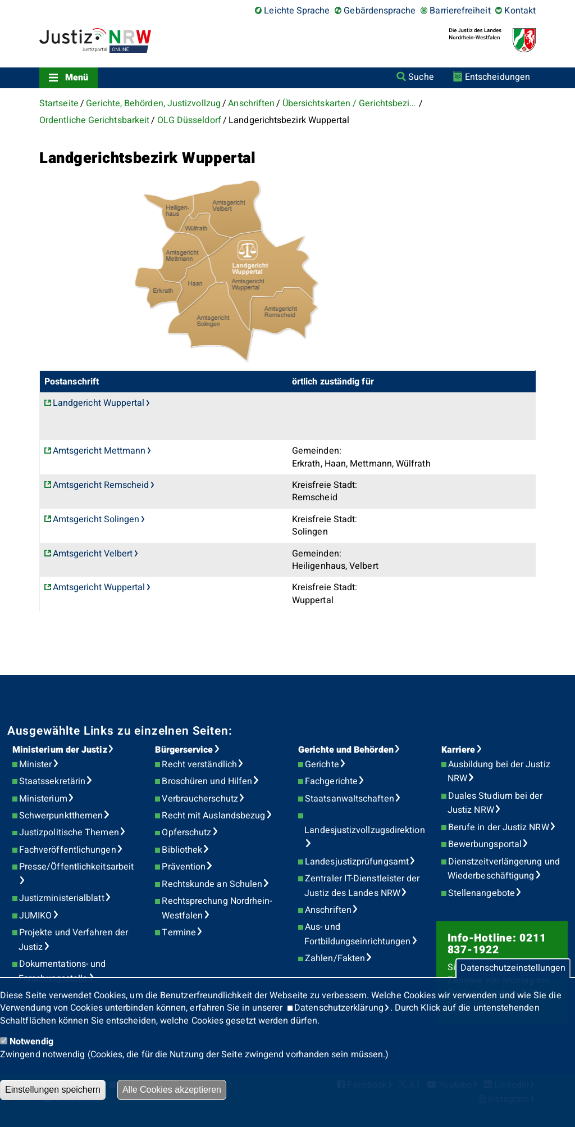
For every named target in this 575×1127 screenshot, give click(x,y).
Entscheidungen (497, 77)
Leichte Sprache (297, 10)
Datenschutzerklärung (339, 1008)
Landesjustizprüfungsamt (357, 861)
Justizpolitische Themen (69, 832)
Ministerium (43, 798)
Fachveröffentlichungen (67, 850)
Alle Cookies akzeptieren (171, 1089)
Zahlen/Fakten (335, 958)
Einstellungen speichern (53, 1089)
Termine (179, 932)
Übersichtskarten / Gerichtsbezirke (349, 103)
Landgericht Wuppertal (99, 403)
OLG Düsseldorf (189, 120)
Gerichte (322, 764)
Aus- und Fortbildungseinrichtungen (357, 934)
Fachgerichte (331, 781)
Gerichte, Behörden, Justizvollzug (153, 103)
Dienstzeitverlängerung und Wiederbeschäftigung (504, 869)
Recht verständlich (199, 764)
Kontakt (520, 10)
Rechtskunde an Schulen (212, 884)
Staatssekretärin (52, 781)
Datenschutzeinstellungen (512, 968)
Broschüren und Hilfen (207, 781)
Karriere (458, 750)
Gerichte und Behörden (346, 750)
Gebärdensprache (380, 10)
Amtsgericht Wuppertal (99, 587)
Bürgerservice (184, 750)
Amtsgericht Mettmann (99, 451)
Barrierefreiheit (460, 10)
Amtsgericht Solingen (96, 519)
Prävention (184, 866)
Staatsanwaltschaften (349, 798)
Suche (420, 77)
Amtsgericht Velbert (93, 553)
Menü (76, 77)
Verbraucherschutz (200, 798)
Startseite (59, 103)
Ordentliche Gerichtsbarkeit (94, 120)
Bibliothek (182, 850)
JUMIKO (35, 915)
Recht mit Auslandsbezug (213, 815)
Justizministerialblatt (61, 898)
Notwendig (31, 1041)
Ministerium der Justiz (59, 750)
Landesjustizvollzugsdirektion (364, 830)
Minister (35, 764)
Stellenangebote (481, 893)
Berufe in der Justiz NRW (498, 827)
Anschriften (251, 103)
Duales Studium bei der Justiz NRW (495, 803)
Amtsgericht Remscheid (101, 485)
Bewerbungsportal (485, 844)
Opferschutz (186, 832)
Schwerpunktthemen (61, 815)
